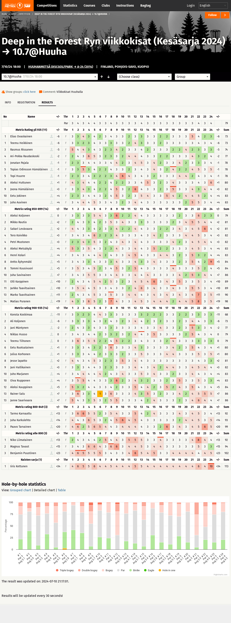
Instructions (125, 5)
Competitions (47, 5)
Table (62, 490)
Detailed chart (44, 490)
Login (191, 5)
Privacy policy (117, 613)
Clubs (106, 5)
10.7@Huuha (39, 51)
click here (29, 92)
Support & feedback (81, 613)
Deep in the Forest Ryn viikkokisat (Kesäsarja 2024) (113, 41)
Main (4, 14)
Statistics (70, 5)
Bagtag (145, 5)
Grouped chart (20, 490)
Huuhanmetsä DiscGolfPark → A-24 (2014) (60, 67)
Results (47, 102)
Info (8, 102)
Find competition (20, 14)
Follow (212, 15)
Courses (89, 5)
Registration (26, 102)
